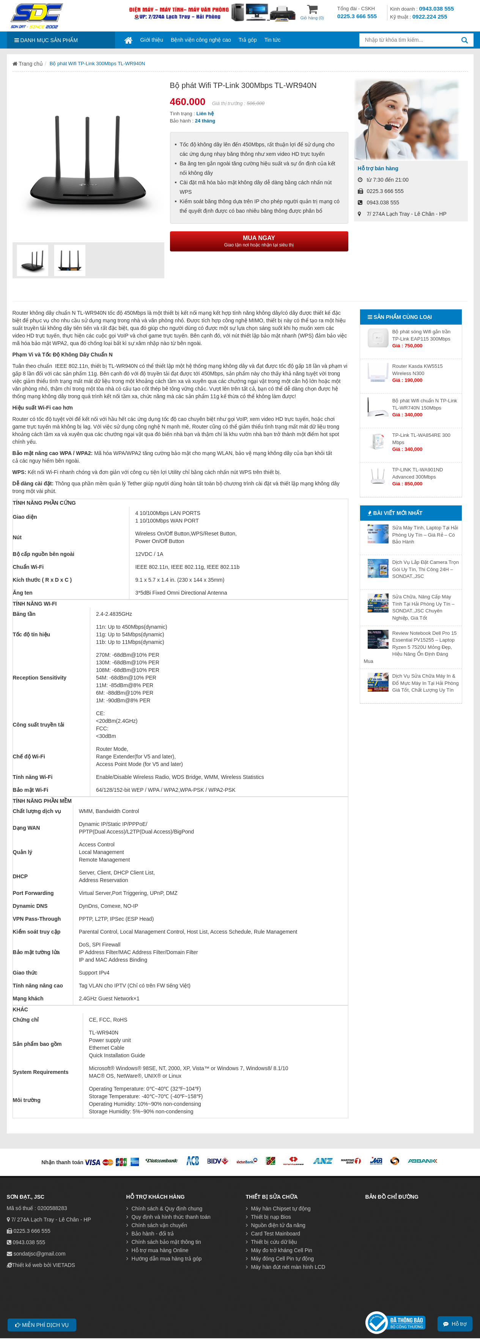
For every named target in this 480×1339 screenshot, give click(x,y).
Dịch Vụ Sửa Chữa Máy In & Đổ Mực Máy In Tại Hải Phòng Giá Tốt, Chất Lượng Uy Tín (425, 683)
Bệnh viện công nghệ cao (201, 40)
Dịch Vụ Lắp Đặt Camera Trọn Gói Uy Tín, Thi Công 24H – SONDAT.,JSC (425, 569)
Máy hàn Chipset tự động (278, 1209)
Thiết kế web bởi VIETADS (43, 1265)
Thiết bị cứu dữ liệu (271, 1242)
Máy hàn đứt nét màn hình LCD (286, 1267)
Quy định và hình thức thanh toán (168, 1217)
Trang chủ (28, 64)
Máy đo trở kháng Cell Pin (279, 1250)
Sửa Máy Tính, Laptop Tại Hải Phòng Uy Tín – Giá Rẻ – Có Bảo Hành (425, 535)
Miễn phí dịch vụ (42, 1325)
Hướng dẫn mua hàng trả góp (164, 1259)
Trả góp (248, 40)
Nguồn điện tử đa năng (275, 1225)
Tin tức (272, 40)
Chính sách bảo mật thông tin (163, 1242)
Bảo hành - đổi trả (150, 1234)
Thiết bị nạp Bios (268, 1217)
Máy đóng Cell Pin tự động (280, 1259)
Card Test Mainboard (273, 1234)
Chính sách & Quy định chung (164, 1209)
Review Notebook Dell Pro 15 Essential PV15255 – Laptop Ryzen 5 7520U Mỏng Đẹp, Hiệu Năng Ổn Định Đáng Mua (410, 647)
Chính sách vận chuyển (156, 1225)
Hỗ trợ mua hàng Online (157, 1250)
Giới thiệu (152, 40)
